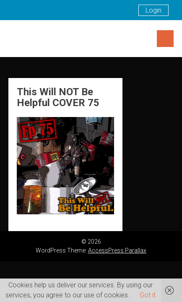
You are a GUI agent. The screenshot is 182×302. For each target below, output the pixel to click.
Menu (165, 38)
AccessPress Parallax (117, 250)
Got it (148, 295)
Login (153, 10)
